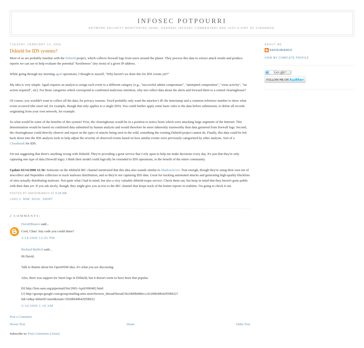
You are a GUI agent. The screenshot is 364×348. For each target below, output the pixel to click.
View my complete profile (287, 57)
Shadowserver (170, 170)
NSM (26, 199)
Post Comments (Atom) (44, 333)
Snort (48, 199)
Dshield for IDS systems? (33, 51)
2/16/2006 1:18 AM (37, 306)
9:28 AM (61, 193)
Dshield (70, 58)
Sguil (36, 199)
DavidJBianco (30, 224)
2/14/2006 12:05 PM (38, 238)
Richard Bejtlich (32, 249)
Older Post (243, 324)
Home (131, 324)
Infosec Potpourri (182, 21)
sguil (59, 74)
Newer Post (17, 324)
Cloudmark (17, 143)
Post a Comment (21, 317)
